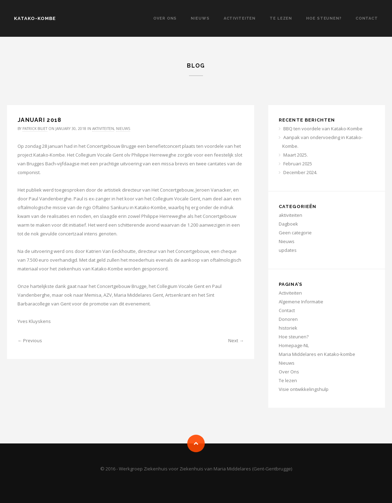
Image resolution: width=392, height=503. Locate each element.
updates (288, 250)
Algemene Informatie (301, 301)
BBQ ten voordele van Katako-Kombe (323, 128)
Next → (236, 340)
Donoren (288, 319)
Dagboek (288, 224)
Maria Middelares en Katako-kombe (317, 354)
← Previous (30, 340)
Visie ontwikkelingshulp (304, 389)
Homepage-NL (294, 345)
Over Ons (165, 18)
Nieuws (200, 18)
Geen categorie (295, 232)
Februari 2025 (297, 163)
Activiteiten (240, 18)
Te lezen (281, 18)
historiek (288, 328)
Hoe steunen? (324, 18)
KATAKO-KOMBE (35, 18)
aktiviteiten (103, 128)
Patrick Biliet (34, 128)
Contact (367, 18)
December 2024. (300, 172)
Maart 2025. (295, 155)
